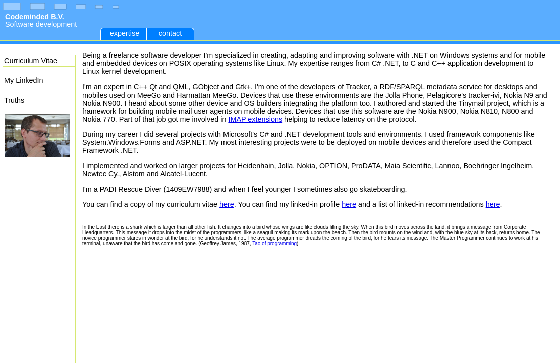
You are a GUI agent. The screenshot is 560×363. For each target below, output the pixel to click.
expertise (124, 33)
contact (170, 33)
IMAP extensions (255, 119)
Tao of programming (274, 243)
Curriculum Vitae (30, 61)
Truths (14, 100)
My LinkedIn (23, 80)
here (226, 204)
